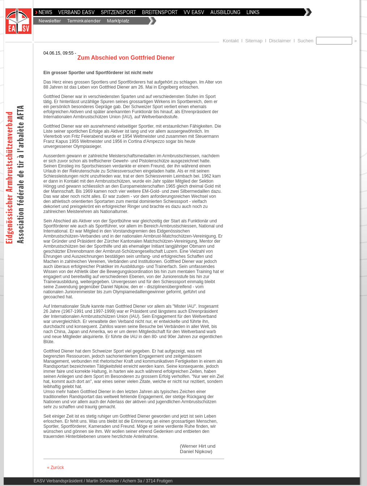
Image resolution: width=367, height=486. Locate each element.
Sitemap (254, 40)
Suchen (307, 40)
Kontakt (231, 40)
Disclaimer (280, 40)
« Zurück (55, 467)
